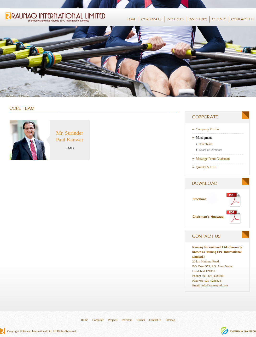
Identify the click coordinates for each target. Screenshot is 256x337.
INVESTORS (198, 19)
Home (84, 320)
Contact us (155, 320)
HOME (131, 19)
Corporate (98, 320)
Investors (127, 320)
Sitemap (170, 320)
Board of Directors (210, 149)
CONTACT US (242, 19)
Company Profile (207, 129)
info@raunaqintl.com (214, 285)
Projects (112, 320)
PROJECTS (175, 19)
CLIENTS (219, 19)
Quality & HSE (206, 167)
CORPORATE (152, 19)
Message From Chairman (213, 159)
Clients (141, 320)
